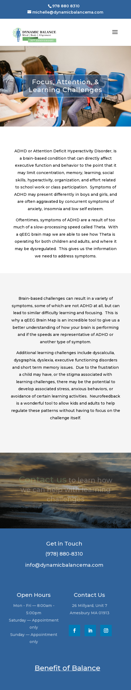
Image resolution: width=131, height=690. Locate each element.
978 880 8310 (66, 6)
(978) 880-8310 (63, 554)
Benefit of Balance (67, 668)
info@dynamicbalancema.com (63, 565)
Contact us (43, 479)
